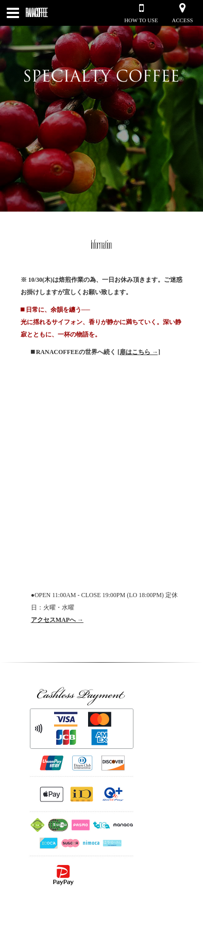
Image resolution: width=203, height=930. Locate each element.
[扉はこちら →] (138, 352)
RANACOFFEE (36, 13)
